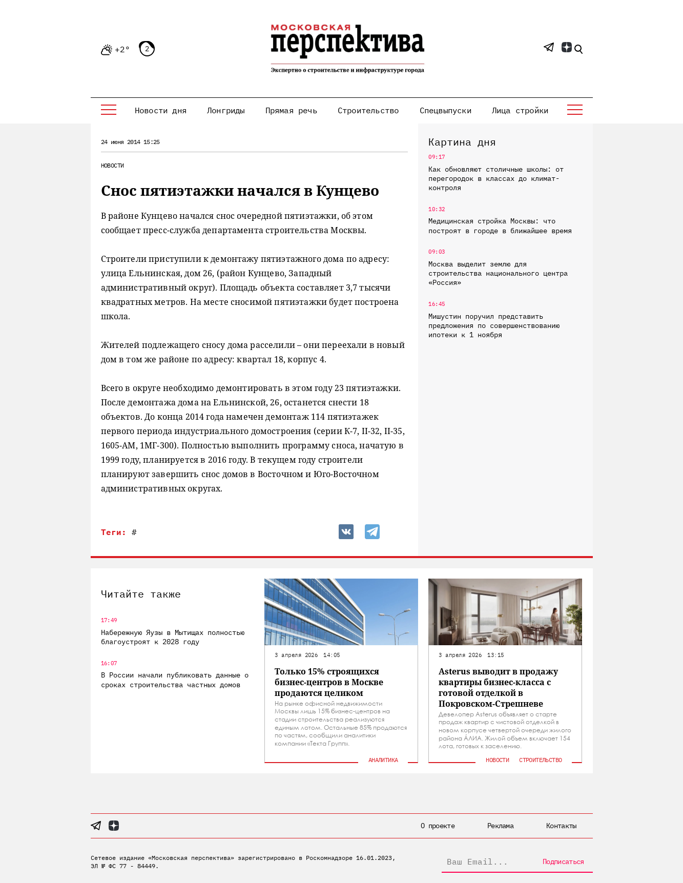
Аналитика (383, 760)
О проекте (437, 825)
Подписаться (563, 861)
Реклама (500, 825)
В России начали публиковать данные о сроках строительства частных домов (175, 679)
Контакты (561, 825)
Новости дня (161, 110)
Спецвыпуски (445, 110)
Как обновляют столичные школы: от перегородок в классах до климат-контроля (496, 178)
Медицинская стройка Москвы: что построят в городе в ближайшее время (500, 225)
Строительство (368, 110)
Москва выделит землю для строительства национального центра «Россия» (498, 273)
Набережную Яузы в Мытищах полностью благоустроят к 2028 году (172, 637)
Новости (112, 165)
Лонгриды (226, 110)
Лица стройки (520, 110)
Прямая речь (291, 110)
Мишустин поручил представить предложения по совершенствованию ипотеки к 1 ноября (494, 325)
